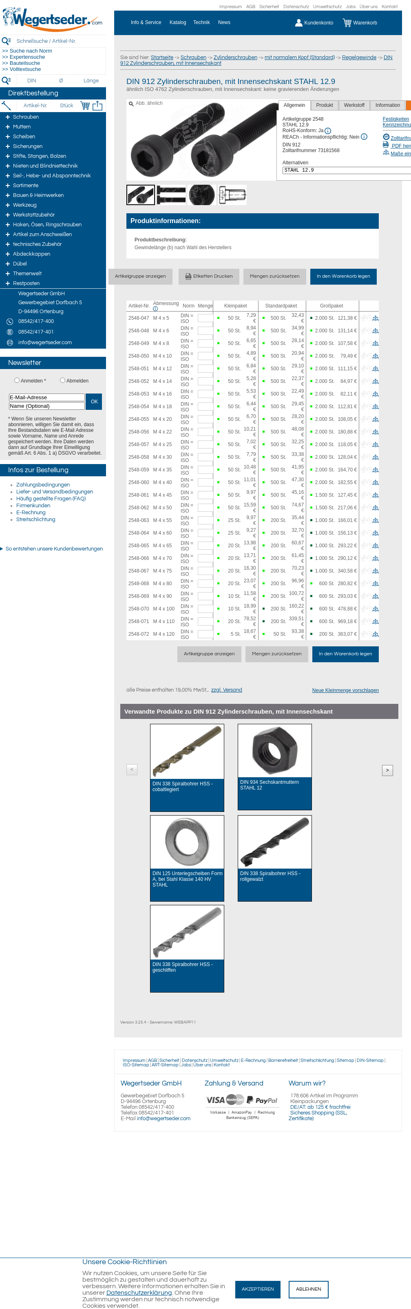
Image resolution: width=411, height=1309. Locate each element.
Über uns (369, 6)
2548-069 (138, 596)
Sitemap (345, 1060)
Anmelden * (33, 381)
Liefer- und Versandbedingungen (54, 492)
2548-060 (138, 482)
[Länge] (91, 81)
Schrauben (193, 57)
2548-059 (138, 470)
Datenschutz (296, 6)
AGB (250, 6)
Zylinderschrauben (235, 57)
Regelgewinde (359, 57)
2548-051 (138, 368)
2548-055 (138, 419)
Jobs (351, 6)
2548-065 (138, 545)
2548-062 (138, 508)
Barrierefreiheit (283, 1060)
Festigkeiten (396, 119)
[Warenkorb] (366, 22)
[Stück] (66, 106)
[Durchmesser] (61, 81)
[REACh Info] (364, 136)
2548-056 (138, 432)
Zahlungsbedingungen (43, 485)
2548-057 (138, 444)
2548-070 (138, 609)
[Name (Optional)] (47, 406)
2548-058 (138, 457)
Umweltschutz (327, 6)
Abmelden (77, 381)
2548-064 (138, 533)
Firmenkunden (33, 506)
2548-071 (138, 621)
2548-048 (138, 331)
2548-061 (138, 495)
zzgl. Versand (226, 690)
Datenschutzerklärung (139, 1292)
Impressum (230, 6)
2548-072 (138, 634)
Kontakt (390, 6)
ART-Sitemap (165, 1065)
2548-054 (138, 406)
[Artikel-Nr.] (35, 106)
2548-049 (138, 343)
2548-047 (138, 318)
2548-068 (138, 583)
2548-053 (138, 394)
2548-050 (138, 356)
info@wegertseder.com (163, 1118)
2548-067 (138, 571)
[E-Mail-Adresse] (47, 397)
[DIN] (32, 81)
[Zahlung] (243, 1120)
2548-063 (138, 520)
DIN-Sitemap (370, 1060)
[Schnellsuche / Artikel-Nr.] (61, 41)
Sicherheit (269, 6)
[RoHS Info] (328, 131)
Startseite (162, 57)
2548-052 (138, 381)
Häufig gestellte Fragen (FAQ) (51, 499)
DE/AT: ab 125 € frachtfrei (320, 1107)
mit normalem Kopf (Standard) (300, 57)
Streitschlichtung (35, 519)
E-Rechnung (31, 512)
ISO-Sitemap (136, 1065)
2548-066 (138, 558)
